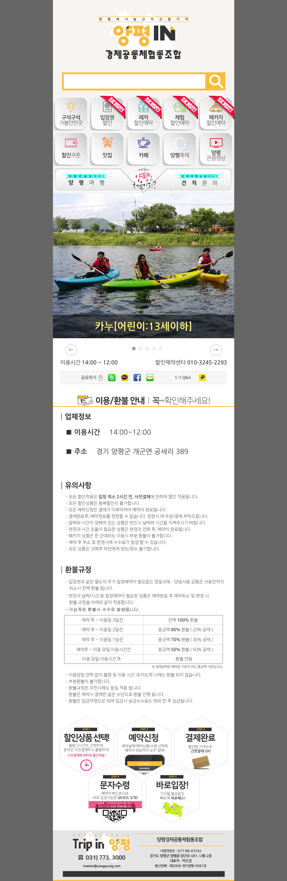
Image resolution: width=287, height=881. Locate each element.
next (216, 350)
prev (71, 350)
